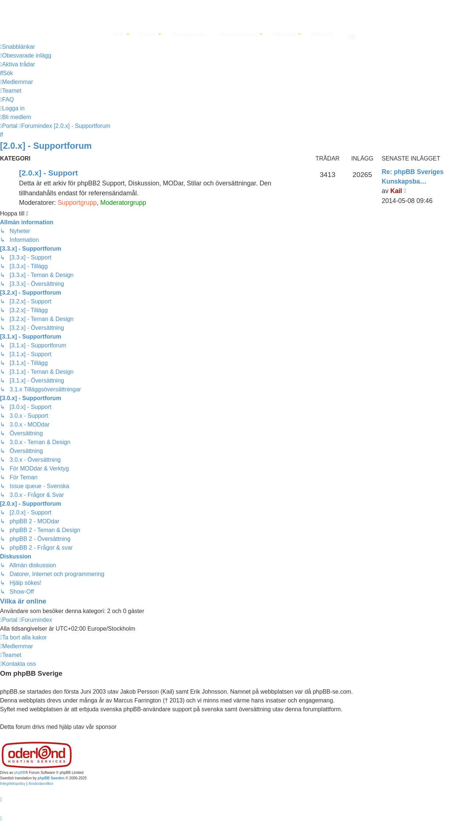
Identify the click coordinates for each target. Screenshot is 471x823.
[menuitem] (25, 55)
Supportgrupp (77, 202)
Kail (396, 191)
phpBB (19, 773)
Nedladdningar (237, 34)
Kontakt (321, 34)
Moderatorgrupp (123, 202)
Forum (148, 34)
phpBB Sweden (51, 778)
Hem (118, 34)
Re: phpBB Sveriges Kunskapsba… (413, 176)
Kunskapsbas (187, 34)
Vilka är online (23, 601)
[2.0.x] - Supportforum (46, 146)
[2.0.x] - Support (48, 173)
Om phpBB (284, 34)
